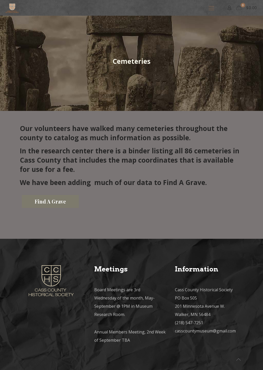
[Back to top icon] (238, 359)
